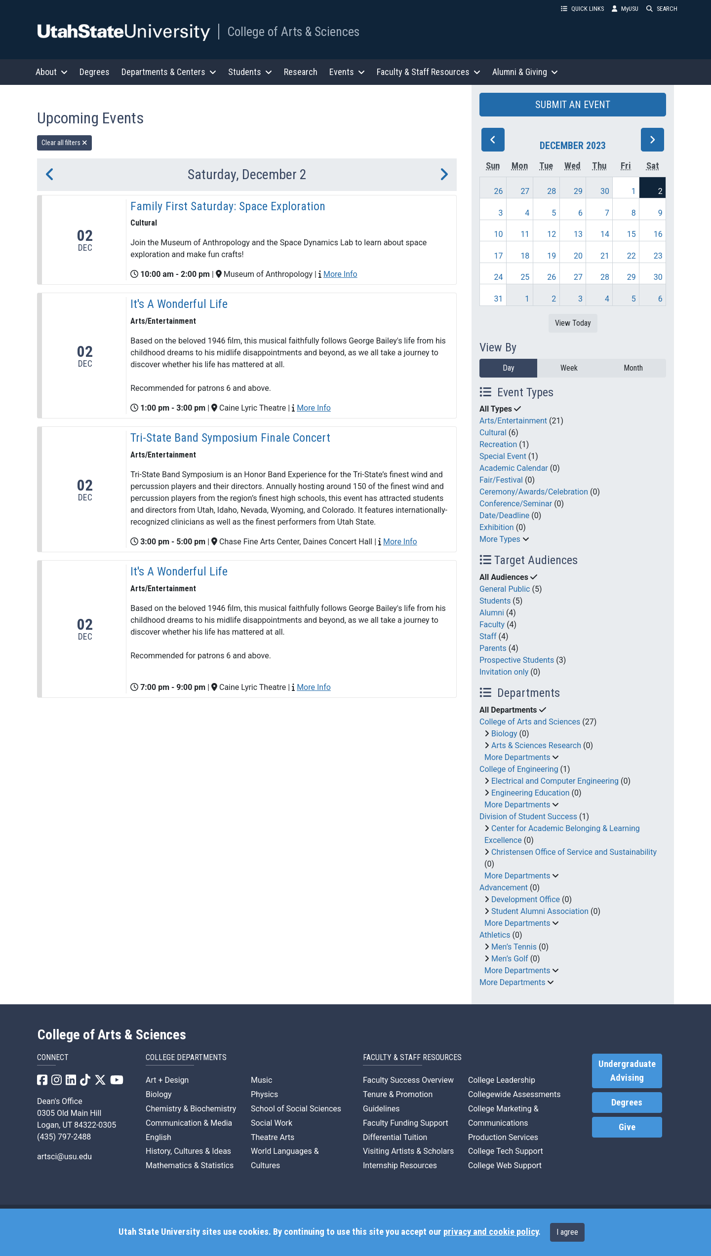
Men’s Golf (509, 958)
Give (627, 1127)
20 (578, 256)
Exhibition (496, 527)
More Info (340, 274)
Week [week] (569, 368)
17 (498, 256)
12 (551, 234)
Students (495, 601)
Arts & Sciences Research (536, 745)
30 (604, 191)
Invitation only (503, 672)
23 (658, 256)
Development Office (525, 899)
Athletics (494, 935)
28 (551, 191)
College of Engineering (518, 769)
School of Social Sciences (296, 1108)
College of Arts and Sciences (529, 721)
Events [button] (347, 72)
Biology (504, 733)
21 (604, 256)
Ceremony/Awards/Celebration (533, 491)
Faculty (492, 624)
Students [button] (250, 72)
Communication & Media (189, 1123)
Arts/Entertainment (513, 420)
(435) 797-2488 (64, 1137)
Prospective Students (516, 660)
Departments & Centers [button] (168, 72)
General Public (504, 589)
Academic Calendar (513, 468)
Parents (493, 648)
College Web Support (505, 1165)
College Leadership (501, 1080)
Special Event (502, 456)
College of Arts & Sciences (293, 31)
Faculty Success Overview (408, 1080)
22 (631, 256)
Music (261, 1080)
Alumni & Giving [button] (525, 72)
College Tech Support (505, 1151)
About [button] (52, 72)
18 (524, 256)
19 (551, 256)
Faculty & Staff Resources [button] (428, 72)
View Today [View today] (573, 323)
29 (578, 191)
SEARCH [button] (661, 8)
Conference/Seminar (515, 503)
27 (524, 191)
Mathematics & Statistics (190, 1165)
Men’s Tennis (514, 947)
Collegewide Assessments (514, 1094)
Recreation (498, 444)
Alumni (491, 612)
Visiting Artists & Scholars (408, 1151)
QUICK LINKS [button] (582, 8)
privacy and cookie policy (490, 1231)
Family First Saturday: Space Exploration (227, 206)
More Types (499, 539)
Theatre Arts (272, 1137)
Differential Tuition (395, 1137)
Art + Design (167, 1080)
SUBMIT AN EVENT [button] (572, 105)
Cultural (493, 432)
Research (300, 72)
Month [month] (633, 368)
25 (524, 277)
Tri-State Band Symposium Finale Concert (230, 438)
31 (498, 299)
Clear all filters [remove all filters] (64, 143)
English (158, 1137)
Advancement (503, 887)
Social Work (271, 1123)
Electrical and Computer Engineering (555, 781)
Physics (264, 1094)
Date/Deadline (504, 515)
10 (498, 234)
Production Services (503, 1137)
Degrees (94, 72)
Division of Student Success (528, 816)
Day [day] (508, 368)
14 (604, 234)
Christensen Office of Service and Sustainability (574, 852)
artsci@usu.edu (64, 1156)
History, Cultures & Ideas (188, 1151)
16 (658, 234)
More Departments (517, 757)
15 (631, 234)
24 (498, 277)
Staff (488, 636)
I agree (567, 1232)
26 (498, 191)
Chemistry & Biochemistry (191, 1108)
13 (578, 234)
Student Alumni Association (540, 911)
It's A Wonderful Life (179, 304)
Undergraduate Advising (627, 1071)
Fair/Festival (501, 480)
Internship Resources (400, 1165)
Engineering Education (530, 793)
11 (524, 234)
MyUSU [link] (625, 8)
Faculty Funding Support (405, 1123)
